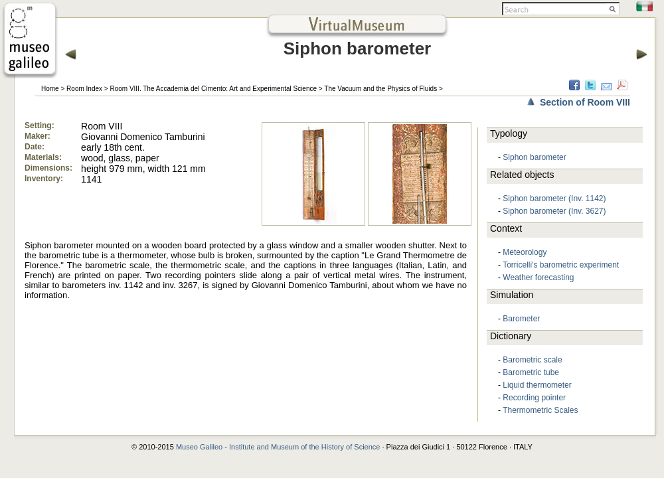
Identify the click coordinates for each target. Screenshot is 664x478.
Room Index (84, 88)
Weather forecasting (538, 277)
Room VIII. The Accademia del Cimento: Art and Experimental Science (213, 88)
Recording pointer (534, 397)
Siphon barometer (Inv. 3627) (554, 211)
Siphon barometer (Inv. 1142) (554, 198)
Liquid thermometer (537, 385)
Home (50, 88)
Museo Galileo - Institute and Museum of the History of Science (278, 447)
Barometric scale (532, 359)
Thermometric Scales (540, 410)
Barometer (521, 318)
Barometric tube (531, 372)
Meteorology (524, 252)
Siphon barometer (534, 157)
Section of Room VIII (585, 102)
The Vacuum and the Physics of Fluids (380, 88)
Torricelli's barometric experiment (561, 265)
